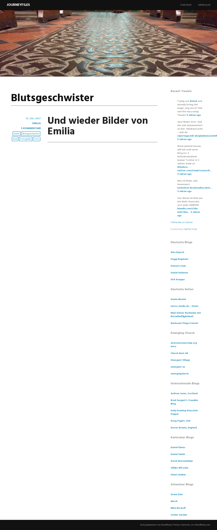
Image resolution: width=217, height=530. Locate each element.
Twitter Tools (190, 229)
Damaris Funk (178, 266)
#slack (193, 101)
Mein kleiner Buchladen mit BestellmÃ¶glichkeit (186, 314)
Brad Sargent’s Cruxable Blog (184, 402)
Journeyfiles (18, 5)
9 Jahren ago (194, 115)
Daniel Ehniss (178, 447)
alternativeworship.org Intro (184, 344)
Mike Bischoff (178, 508)
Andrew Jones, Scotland (184, 393)
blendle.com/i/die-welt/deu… (187, 210)
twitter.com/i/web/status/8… (194, 171)
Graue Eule (177, 494)
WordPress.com (202, 525)
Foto (36, 139)
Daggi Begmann (179, 259)
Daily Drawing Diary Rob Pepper (184, 412)
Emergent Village (180, 360)
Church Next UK (179, 353)
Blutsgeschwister (31, 134)
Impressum (204, 5)
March (174, 501)
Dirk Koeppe (178, 280)
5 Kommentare (30, 128)
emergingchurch (180, 374)
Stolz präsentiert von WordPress (155, 525)
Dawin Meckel (178, 299)
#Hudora (182, 167)
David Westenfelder (182, 461)
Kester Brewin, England (184, 428)
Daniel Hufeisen (179, 273)
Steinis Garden (179, 515)
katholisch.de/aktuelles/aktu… (195, 188)
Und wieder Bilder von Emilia (101, 126)
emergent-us (178, 367)
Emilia (36, 123)
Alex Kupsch (177, 252)
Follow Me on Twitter (182, 222)
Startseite (186, 5)
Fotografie (25, 139)
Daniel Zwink (178, 454)
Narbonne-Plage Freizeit (184, 323)
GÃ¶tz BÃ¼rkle (179, 468)
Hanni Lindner (178, 475)
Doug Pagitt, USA (181, 421)
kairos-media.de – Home (184, 306)
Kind (15, 139)
